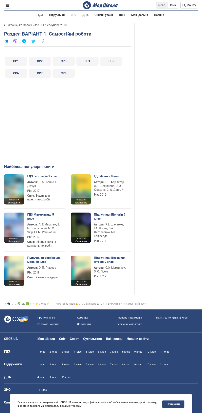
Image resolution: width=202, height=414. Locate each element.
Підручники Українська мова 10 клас (44, 260)
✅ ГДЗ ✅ (23, 303)
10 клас (151, 351)
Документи (84, 324)
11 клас (164, 351)
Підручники (57, 15)
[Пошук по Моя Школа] (189, 5)
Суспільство (92, 339)
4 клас (78, 351)
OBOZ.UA (11, 339)
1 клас (41, 351)
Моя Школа (46, 339)
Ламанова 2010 (93, 303)
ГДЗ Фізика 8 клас (107, 176)
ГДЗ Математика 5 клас (40, 216)
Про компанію (46, 317)
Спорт (74, 339)
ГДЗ (40, 15)
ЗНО (73, 15)
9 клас (138, 351)
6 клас (102, 351)
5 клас (90, 351)
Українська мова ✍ (67, 303)
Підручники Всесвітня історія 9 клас (109, 260)
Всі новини (114, 339)
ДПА (85, 15)
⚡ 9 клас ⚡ (42, 303)
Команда (82, 317)
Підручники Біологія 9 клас (109, 216)
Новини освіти (137, 339)
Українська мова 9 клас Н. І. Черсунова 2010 (37, 25)
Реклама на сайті (48, 324)
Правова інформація (129, 317)
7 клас (114, 351)
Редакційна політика (129, 324)
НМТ (122, 15)
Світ (62, 339)
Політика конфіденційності (172, 317)
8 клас (126, 351)
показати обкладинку (14, 201)
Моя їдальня (139, 15)
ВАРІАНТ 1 (114, 303)
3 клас (65, 351)
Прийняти (173, 404)
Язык (172, 5)
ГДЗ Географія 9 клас (42, 176)
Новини (159, 15)
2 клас (53, 351)
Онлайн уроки (104, 15)
